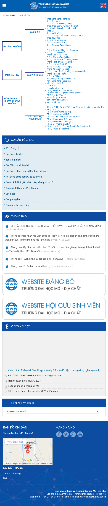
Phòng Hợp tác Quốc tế (57, 64)
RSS (5, 477)
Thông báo (19, 216)
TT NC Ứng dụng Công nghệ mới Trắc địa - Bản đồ (68, 126)
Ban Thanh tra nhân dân (57, 100)
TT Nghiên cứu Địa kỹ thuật (59, 121)
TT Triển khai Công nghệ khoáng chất (63, 116)
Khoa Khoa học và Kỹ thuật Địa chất (62, 26)
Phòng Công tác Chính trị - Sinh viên (62, 50)
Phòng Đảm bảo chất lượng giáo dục (63, 59)
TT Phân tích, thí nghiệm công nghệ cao (64, 93)
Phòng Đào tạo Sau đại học (59, 57)
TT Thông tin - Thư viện (57, 95)
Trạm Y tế (51, 85)
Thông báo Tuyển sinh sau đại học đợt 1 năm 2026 (37, 258)
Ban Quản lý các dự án (56, 97)
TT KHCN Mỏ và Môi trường (59, 112)
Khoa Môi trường (54, 33)
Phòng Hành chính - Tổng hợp (59, 62)
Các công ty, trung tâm (35, 117)
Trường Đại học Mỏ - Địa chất (18, 433)
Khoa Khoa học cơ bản (56, 40)
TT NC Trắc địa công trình (58, 129)
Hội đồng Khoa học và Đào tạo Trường (12, 101)
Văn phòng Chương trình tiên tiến (61, 78)
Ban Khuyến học (54, 102)
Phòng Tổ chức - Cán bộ (57, 74)
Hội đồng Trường (12, 46)
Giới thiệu (11, 15)
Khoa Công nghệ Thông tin (58, 19)
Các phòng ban (35, 75)
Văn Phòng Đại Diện (55, 83)
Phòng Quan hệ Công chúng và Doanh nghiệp (66, 71)
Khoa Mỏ (50, 31)
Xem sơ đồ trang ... (13, 473)
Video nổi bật (20, 326)
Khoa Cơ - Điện (53, 21)
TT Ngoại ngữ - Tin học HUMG (60, 90)
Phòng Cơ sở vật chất (56, 52)
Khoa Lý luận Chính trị (56, 42)
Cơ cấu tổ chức (24, 15)
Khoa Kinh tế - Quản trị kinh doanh (61, 28)
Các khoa (35, 32)
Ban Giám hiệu (12, 75)
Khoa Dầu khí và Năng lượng (59, 23)
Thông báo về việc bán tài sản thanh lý (30, 266)
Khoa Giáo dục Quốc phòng (59, 45)
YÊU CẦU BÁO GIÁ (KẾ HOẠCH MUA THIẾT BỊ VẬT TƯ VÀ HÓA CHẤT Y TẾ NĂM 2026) (56, 226)
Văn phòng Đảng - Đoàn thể (59, 81)
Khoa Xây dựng (53, 38)
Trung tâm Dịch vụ (55, 88)
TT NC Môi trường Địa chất (58, 124)
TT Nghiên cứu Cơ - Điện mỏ (59, 119)
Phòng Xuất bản (54, 76)
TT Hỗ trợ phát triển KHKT (58, 114)
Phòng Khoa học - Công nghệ (59, 66)
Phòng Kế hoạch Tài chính (58, 69)
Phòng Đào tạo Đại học (57, 55)
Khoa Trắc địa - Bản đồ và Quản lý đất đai (65, 35)
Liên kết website (23, 403)
